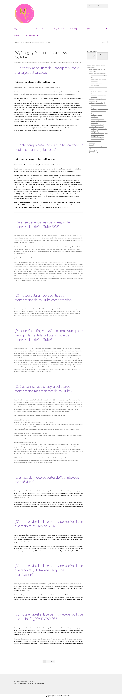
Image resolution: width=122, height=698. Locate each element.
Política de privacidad (20, 684)
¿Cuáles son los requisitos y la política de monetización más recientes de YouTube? (43, 388)
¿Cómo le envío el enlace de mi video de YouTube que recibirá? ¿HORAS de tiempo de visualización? (48, 570)
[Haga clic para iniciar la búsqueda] (102, 55)
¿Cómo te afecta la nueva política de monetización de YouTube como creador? (43, 297)
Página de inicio (19, 29)
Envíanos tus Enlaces (33, 29)
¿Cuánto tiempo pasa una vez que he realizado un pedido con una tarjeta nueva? (48, 147)
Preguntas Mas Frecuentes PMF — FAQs (65, 29)
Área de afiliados (30, 35)
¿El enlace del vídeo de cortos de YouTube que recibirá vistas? (46, 479)
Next (52, 661)
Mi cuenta (17, 35)
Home (17, 42)
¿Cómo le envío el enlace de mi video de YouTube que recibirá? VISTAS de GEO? (48, 523)
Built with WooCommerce (36, 684)
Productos (45, 29)
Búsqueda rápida (92, 51)
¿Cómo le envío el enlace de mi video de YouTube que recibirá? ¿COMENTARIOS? (48, 616)
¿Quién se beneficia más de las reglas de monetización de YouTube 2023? (42, 224)
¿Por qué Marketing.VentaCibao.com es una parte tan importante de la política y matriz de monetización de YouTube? (48, 335)
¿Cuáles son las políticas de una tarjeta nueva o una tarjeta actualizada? (46, 70)
